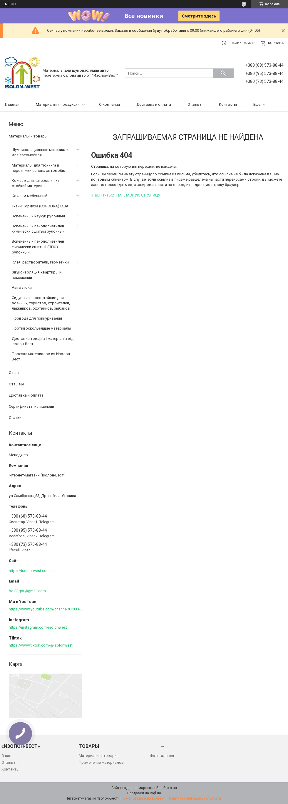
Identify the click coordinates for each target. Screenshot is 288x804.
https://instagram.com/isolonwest (38, 627)
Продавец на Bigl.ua (144, 793)
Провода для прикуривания (37, 318)
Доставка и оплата (153, 104)
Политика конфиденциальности (194, 798)
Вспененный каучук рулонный (38, 216)
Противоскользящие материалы (41, 328)
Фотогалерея (162, 755)
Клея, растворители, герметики (40, 262)
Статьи (15, 417)
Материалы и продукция (58, 104)
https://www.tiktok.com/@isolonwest (41, 645)
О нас (14, 372)
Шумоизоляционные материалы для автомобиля (40, 152)
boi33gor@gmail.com (27, 591)
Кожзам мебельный (29, 196)
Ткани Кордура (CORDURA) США (40, 206)
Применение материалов (101, 762)
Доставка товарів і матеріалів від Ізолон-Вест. (42, 341)
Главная (12, 104)
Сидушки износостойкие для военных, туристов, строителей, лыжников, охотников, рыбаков (41, 303)
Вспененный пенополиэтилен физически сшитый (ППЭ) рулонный (38, 246)
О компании (109, 104)
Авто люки (22, 287)
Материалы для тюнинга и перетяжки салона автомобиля (40, 168)
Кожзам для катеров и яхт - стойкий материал (36, 183)
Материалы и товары (28, 136)
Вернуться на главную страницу (127, 195)
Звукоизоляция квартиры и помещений (36, 275)
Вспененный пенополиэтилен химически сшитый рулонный (38, 229)
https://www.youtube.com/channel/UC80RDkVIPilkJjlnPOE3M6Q (63, 609)
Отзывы (194, 104)
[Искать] (223, 73)
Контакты (228, 104)
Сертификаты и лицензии (31, 406)
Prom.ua (170, 788)
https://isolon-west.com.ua (32, 570)
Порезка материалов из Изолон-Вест (41, 356)
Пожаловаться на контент (143, 798)
